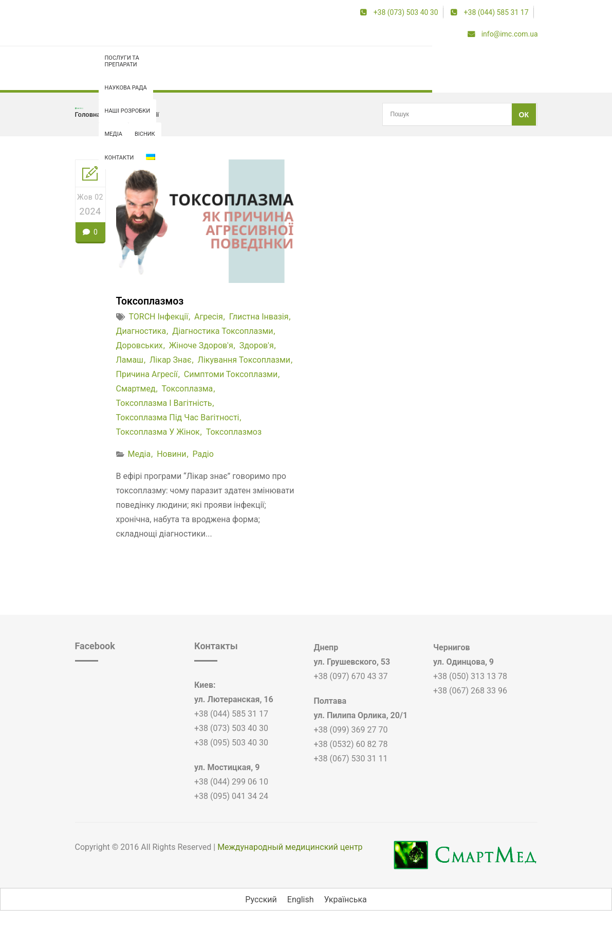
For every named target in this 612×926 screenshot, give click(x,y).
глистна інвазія (259, 317)
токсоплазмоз (234, 432)
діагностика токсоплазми (222, 331)
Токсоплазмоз (151, 301)
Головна (88, 114)
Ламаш (130, 360)
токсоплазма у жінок (158, 432)
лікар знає (171, 360)
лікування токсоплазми (244, 360)
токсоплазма (187, 389)
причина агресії (147, 374)
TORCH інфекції (134, 114)
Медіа (139, 454)
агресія (208, 317)
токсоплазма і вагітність (164, 403)
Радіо (203, 454)
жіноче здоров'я (201, 345)
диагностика (141, 331)
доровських (139, 345)
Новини (171, 454)
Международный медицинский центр (289, 847)
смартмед (136, 389)
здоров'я (256, 345)
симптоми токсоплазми (230, 374)
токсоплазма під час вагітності (177, 417)
